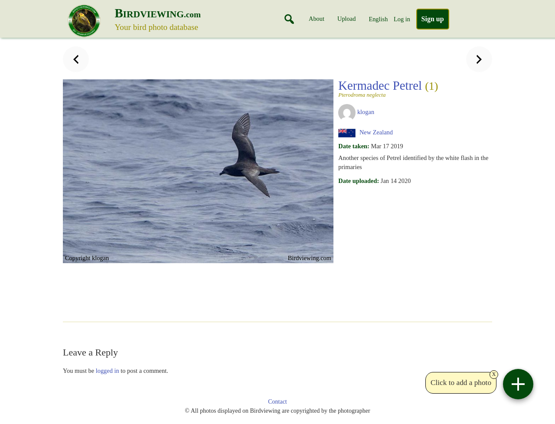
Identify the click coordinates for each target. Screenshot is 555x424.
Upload (346, 18)
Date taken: (353, 146)
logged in (107, 370)
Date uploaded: (358, 180)
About (316, 18)
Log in (402, 19)
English (378, 19)
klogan (365, 111)
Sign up (432, 19)
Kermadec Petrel (412, 88)
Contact (277, 401)
